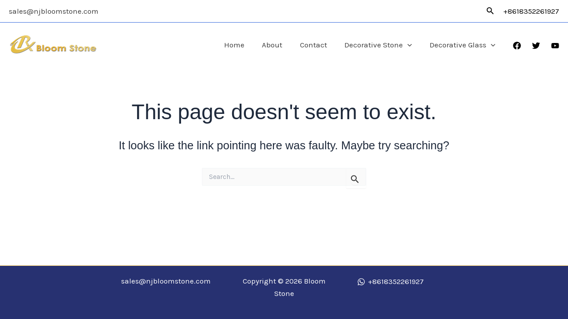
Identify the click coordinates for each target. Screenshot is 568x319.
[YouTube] (555, 46)
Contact (319, 44)
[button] (490, 11)
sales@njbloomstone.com (54, 11)
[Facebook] (517, 46)
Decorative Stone (382, 45)
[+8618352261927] (390, 282)
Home (245, 44)
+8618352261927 (531, 11)
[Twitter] (536, 46)
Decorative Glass (464, 45)
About (281, 44)
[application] (411, 45)
